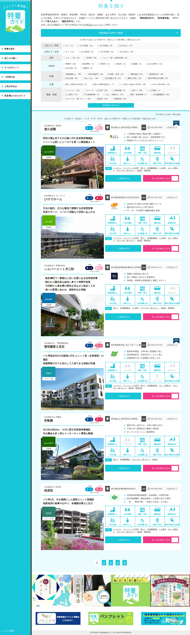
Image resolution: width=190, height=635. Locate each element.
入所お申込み (10, 86)
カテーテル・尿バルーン (126, 170)
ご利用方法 (9, 77)
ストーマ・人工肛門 (131, 168)
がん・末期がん (165, 386)
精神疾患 (147, 170)
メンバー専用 (7, 631)
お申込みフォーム (92, 25)
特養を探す (9, 49)
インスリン (117, 168)
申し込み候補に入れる (161, 178)
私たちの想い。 (11, 58)
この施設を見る (123, 178)
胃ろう (143, 168)
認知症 (139, 170)
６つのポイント (11, 67)
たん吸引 (162, 168)
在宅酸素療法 (152, 168)
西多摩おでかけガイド (14, 96)
